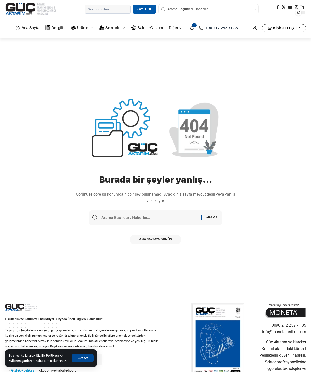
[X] (283, 7)
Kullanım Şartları (20, 361)
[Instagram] (296, 7)
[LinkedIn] (302, 7)
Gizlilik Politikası (47, 355)
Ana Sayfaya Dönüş (155, 240)
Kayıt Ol (144, 9)
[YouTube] (290, 7)
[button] (83, 358)
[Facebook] (278, 7)
